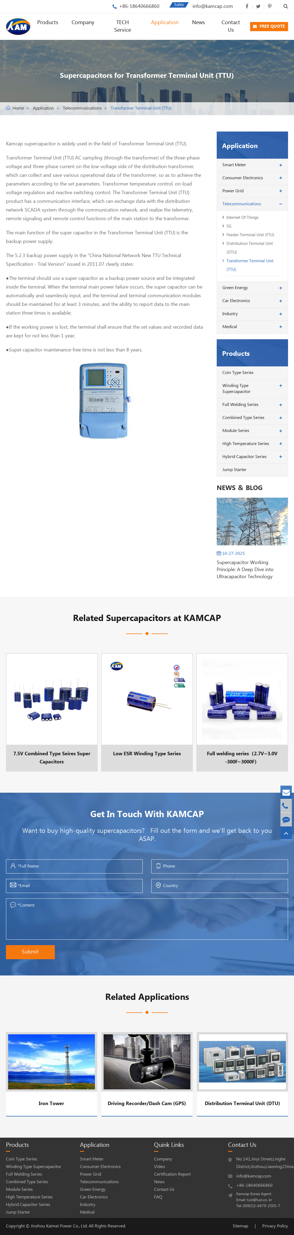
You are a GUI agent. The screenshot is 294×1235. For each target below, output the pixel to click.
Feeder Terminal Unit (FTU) (250, 235)
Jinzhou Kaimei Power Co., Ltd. (60, 1226)
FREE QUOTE (269, 26)
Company (83, 22)
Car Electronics (236, 301)
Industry (230, 314)
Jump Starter (234, 470)
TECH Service (122, 26)
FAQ (158, 1197)
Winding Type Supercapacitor (236, 389)
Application (164, 22)
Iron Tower (51, 1103)
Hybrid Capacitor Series (244, 457)
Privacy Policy (275, 1226)
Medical (229, 327)
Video (159, 1167)
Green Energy (235, 288)
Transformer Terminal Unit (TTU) (141, 108)
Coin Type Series (238, 373)
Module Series (235, 431)
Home (18, 108)
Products (47, 22)
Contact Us (231, 26)
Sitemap (240, 1226)
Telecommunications (82, 108)
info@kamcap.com (213, 6)
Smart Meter (234, 165)
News (198, 22)
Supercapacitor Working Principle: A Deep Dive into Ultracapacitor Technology (245, 569)
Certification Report (172, 1174)
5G (228, 226)
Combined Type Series (243, 418)
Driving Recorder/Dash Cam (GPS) (147, 1103)
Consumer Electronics (242, 178)
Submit (30, 952)
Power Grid (233, 191)
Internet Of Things (242, 217)
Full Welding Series (240, 405)
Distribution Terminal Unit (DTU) (249, 248)
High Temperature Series (245, 444)
